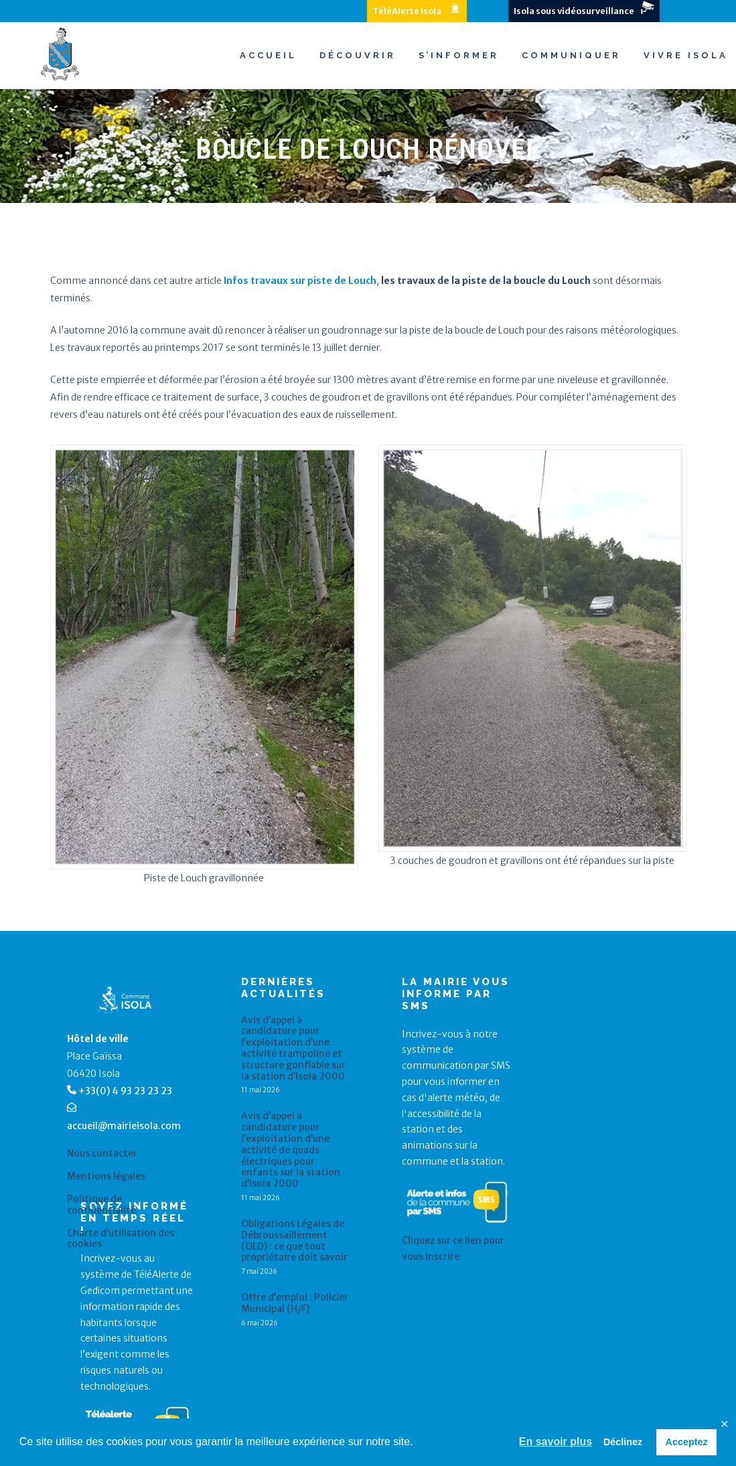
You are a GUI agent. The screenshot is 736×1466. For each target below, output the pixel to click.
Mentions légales (106, 1176)
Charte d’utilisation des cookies (120, 1239)
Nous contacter (102, 1153)
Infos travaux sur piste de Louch (300, 281)
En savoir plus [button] (555, 1441)
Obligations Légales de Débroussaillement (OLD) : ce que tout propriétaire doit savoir (294, 1240)
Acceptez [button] (687, 1442)
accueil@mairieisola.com (124, 1126)
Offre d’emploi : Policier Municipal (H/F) (294, 1303)
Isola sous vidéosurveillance (574, 11)
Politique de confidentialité (101, 1204)
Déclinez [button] (622, 1442)
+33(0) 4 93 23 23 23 (125, 1091)
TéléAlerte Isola (406, 11)
